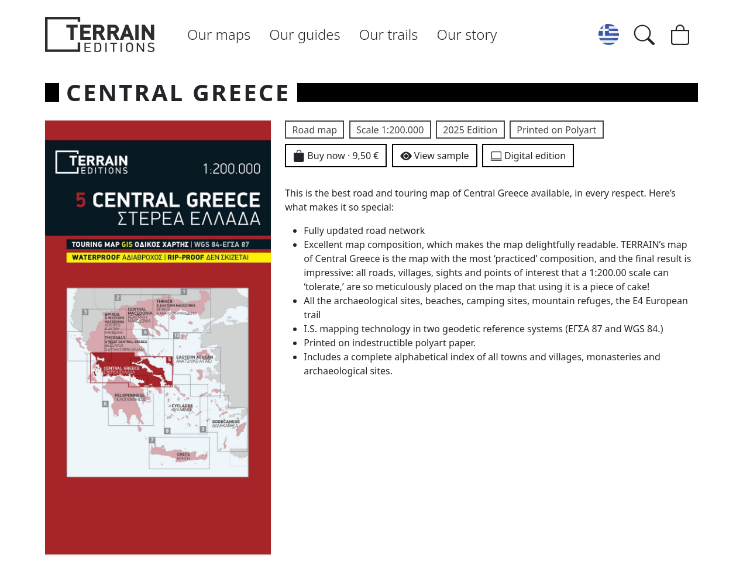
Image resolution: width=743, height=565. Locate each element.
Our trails (388, 34)
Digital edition (528, 156)
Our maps (218, 34)
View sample (434, 156)
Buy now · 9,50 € (336, 156)
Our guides (304, 34)
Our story (467, 34)
